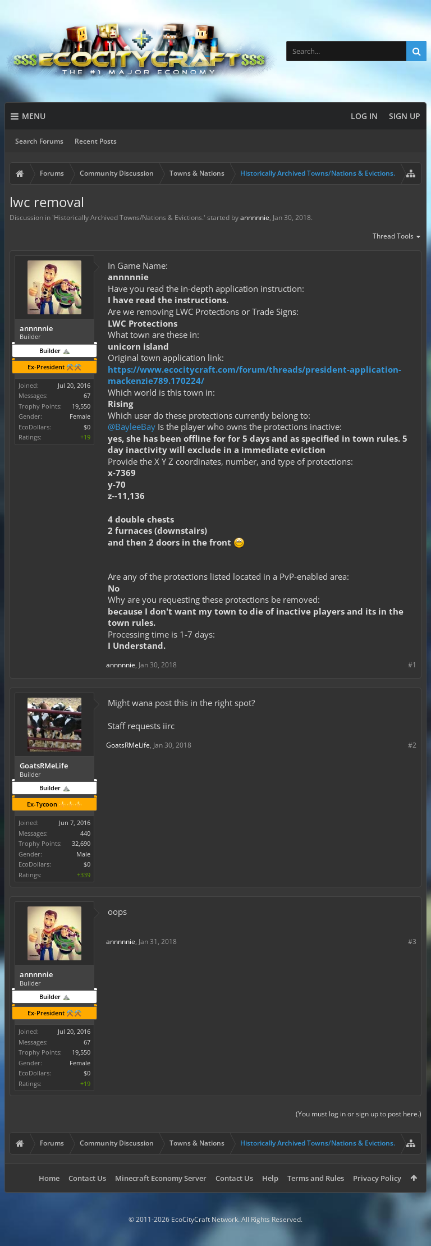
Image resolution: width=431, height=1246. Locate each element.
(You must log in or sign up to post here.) (358, 1114)
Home (49, 1178)
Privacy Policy (377, 1178)
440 (85, 833)
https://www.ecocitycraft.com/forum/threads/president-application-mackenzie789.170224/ (254, 375)
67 (87, 395)
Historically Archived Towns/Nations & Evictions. (129, 217)
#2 (412, 745)
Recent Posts (96, 141)
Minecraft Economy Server (161, 1178)
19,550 (81, 406)
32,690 (81, 843)
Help (270, 1178)
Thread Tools (397, 237)
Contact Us (87, 1178)
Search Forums (39, 141)
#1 (412, 665)
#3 (412, 941)
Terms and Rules (315, 1178)
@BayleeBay (131, 426)
